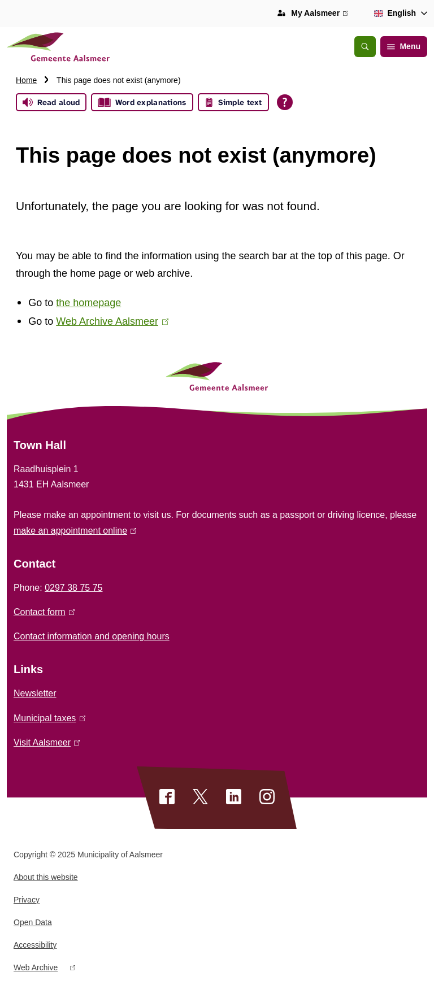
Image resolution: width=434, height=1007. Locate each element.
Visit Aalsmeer (47, 742)
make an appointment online (75, 530)
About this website (46, 877)
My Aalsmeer (319, 13)
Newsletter (35, 693)
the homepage (88, 302)
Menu (403, 46)
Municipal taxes (49, 718)
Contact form (44, 612)
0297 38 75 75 (73, 587)
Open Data (33, 922)
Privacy (27, 899)
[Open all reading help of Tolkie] (285, 102)
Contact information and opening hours (92, 636)
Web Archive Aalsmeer (112, 321)
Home (26, 80)
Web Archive (44, 969)
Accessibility (35, 944)
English (393, 13)
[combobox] (398, 13)
